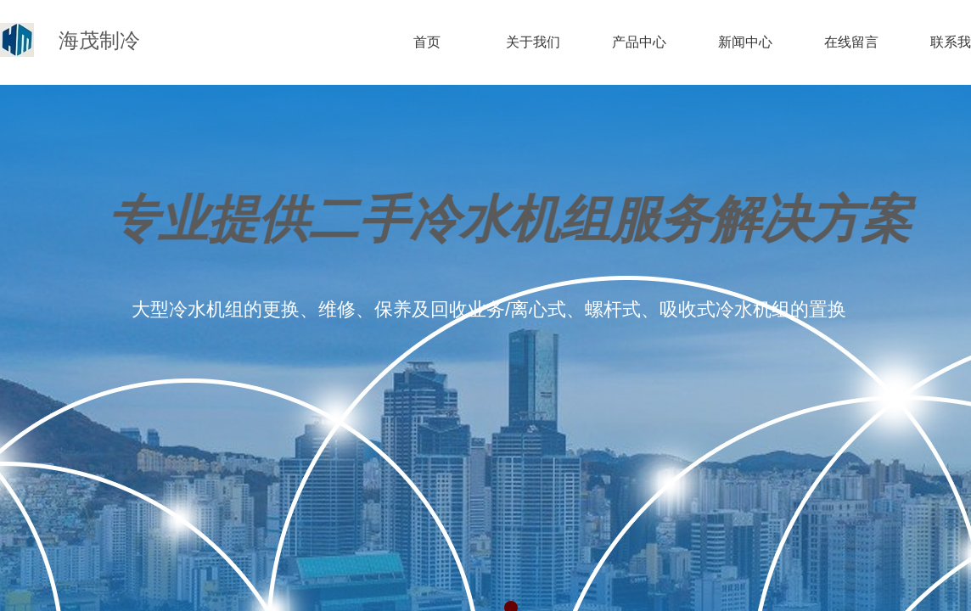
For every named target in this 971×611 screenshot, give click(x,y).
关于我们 (533, 42)
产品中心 (639, 42)
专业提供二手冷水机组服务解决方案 (509, 220)
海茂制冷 (99, 41)
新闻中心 (745, 42)
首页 (427, 42)
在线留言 (851, 42)
